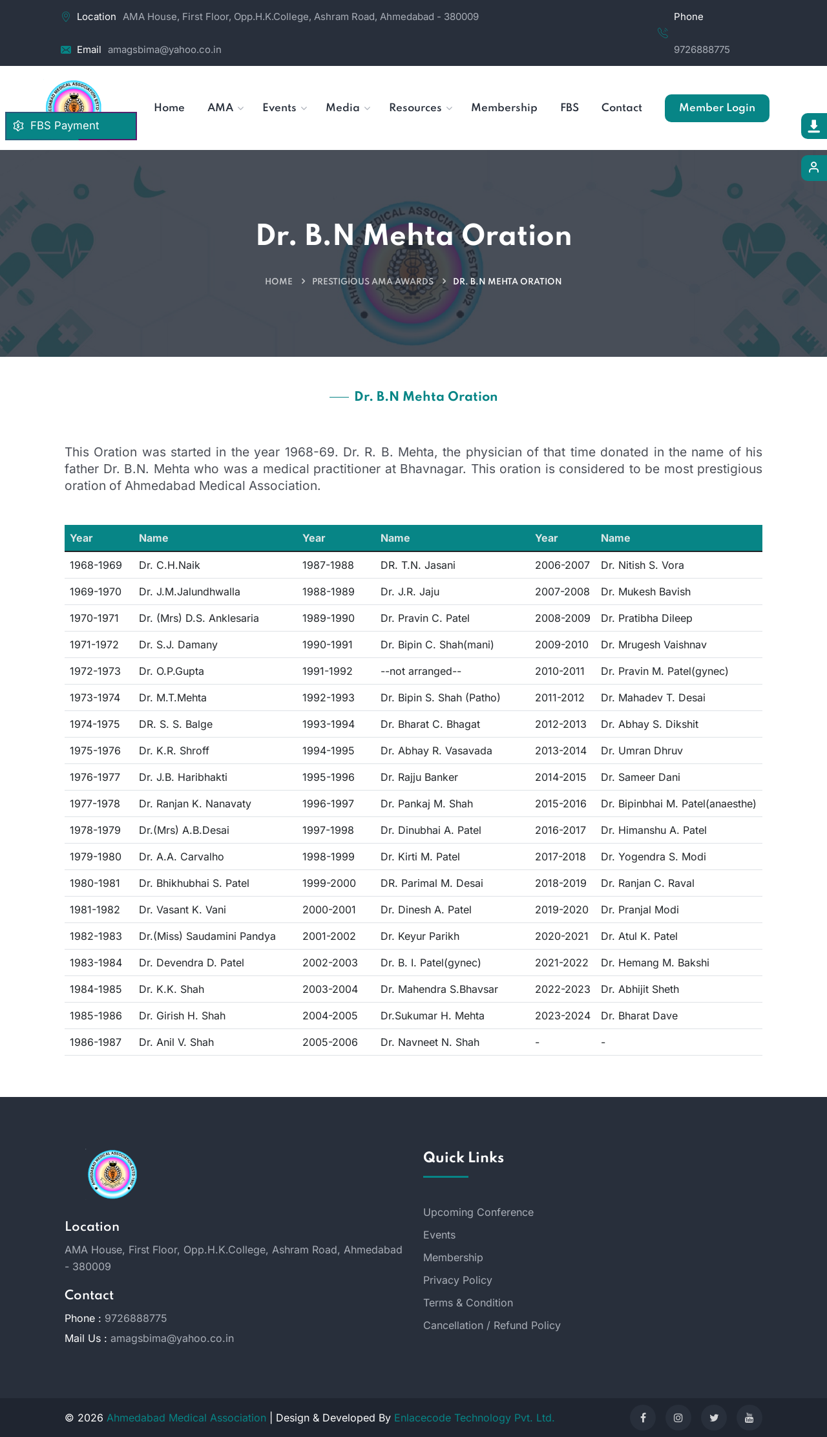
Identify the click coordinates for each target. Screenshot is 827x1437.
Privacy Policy (457, 1279)
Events (439, 1234)
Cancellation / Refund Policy (492, 1325)
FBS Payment (56, 125)
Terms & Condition (468, 1302)
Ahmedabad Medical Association (186, 1417)
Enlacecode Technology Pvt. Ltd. (474, 1417)
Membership (453, 1257)
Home (279, 282)
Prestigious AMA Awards (373, 282)
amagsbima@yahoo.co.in (165, 49)
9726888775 (702, 49)
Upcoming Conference (478, 1212)
